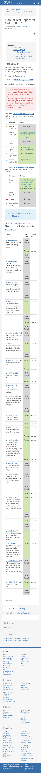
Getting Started (7, 685)
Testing (5, 753)
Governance (7, 735)
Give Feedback (25, 751)
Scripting (6, 698)
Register (19, 3)
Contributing (24, 747)
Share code (24, 760)
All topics (6, 687)
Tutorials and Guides (9, 701)
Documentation (25, 658)
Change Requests (23, 613)
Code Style (24, 735)
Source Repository (8, 747)
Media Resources (8, 671)
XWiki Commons (25, 723)
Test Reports (15, 10)
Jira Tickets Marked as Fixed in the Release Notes (22, 57)
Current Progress (19, 50)
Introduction (17, 48)
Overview (6, 712)
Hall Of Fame (7, 740)
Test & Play (24, 749)
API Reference (7, 699)
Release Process (25, 733)
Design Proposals (26, 742)
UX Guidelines (25, 740)
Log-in (28, 3)
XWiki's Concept (8, 656)
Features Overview (8, 689)
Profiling (5, 757)
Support (23, 656)
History (22, 608)
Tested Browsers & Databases (23, 53)
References (6, 665)
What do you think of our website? (15, 641)
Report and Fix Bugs (27, 757)
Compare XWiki (7, 660)
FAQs (22, 660)
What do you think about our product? (17, 638)
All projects (24, 719)
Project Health (7, 737)
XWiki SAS (8, 769)
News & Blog (7, 658)
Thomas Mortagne (22, 27)
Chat (22, 663)
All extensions (25, 712)
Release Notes (7, 663)
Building (5, 749)
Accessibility (6, 675)
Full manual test (27, 147)
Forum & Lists (25, 662)
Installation (24, 687)
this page (15, 216)
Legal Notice (7, 673)
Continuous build (8, 751)
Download (6, 717)
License (5, 669)
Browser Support (8, 742)
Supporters (7, 627)
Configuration (25, 689)
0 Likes (9, 600)
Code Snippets (25, 714)
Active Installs (7, 667)
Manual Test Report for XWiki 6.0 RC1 (20, 12)
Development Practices (27, 737)
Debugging (6, 755)
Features (6, 714)
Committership (7, 739)
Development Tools (26, 739)
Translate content (26, 753)
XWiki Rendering (25, 721)
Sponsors (23, 665)
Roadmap (6, 662)
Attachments (10, 608)
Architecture (7, 696)
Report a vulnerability (27, 759)
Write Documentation (27, 755)
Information (9, 613)
